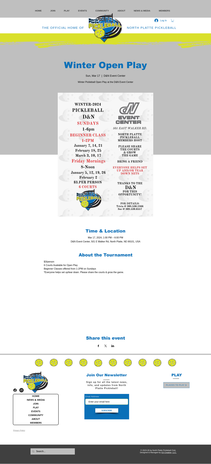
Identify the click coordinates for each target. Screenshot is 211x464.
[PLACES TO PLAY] (176, 385)
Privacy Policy (19, 430)
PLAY (36, 407)
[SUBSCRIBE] (106, 410)
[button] (105, 10)
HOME (35, 396)
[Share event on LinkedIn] (112, 346)
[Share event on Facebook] (98, 346)
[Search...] (52, 451)
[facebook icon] (15, 390)
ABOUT (36, 419)
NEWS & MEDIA (36, 399)
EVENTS (35, 411)
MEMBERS (36, 422)
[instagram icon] (21, 390)
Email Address (92, 396)
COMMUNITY (35, 415)
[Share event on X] (105, 346)
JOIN (36, 403)
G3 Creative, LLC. (169, 452)
